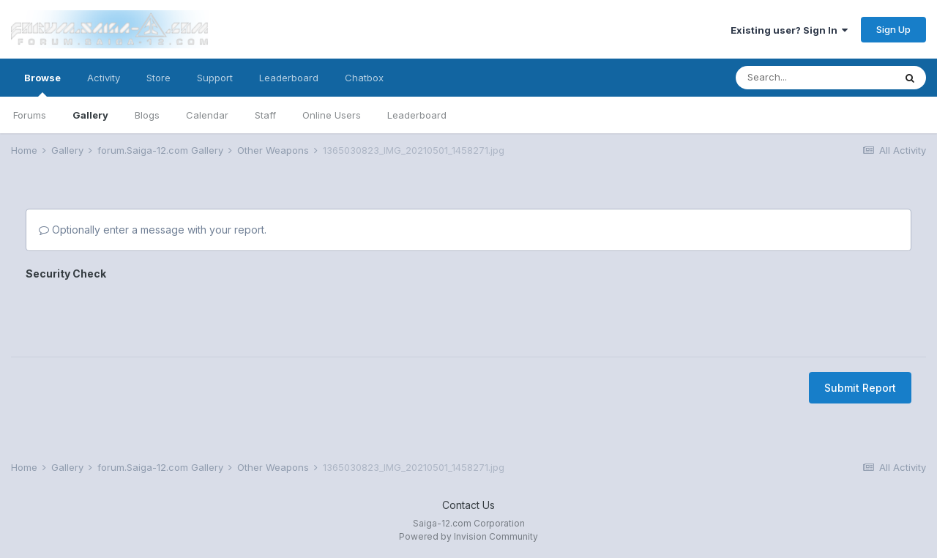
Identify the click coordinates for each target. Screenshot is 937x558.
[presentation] (137, 313)
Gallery (90, 115)
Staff (265, 115)
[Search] (815, 77)
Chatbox (364, 77)
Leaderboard (417, 115)
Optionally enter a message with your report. (152, 229)
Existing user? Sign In (789, 30)
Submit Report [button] (860, 388)
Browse (42, 84)
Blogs (147, 115)
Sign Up (893, 29)
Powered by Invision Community (468, 536)
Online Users (331, 115)
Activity (103, 77)
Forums (29, 115)
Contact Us (468, 505)
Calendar (207, 115)
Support (215, 77)
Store (158, 77)
